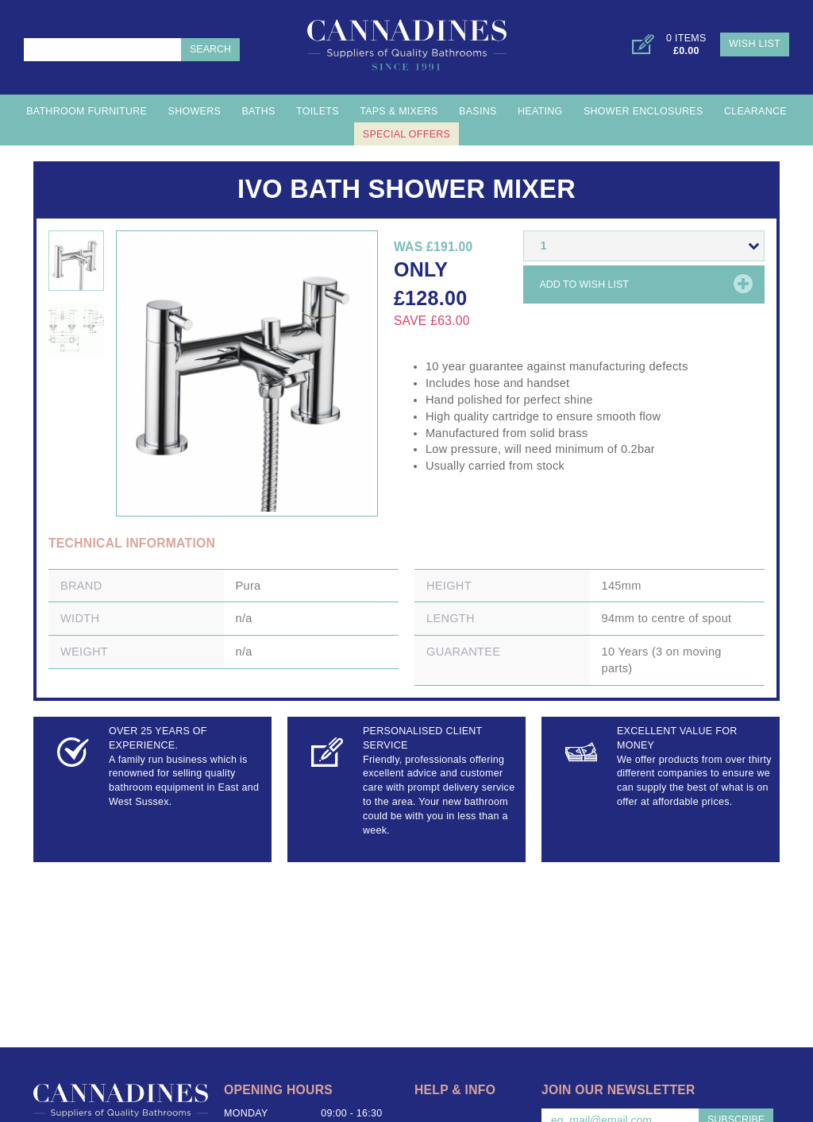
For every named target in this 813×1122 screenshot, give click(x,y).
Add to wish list (584, 284)
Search (210, 49)
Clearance (755, 111)
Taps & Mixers (399, 111)
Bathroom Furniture (86, 111)
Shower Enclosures (643, 111)
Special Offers (406, 134)
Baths (258, 111)
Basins (478, 111)
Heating (540, 111)
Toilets (317, 111)
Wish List (754, 43)
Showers (195, 111)
